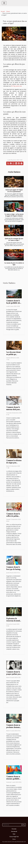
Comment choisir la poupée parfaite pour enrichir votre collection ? (13, 675)
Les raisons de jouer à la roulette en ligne (14, 263)
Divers (8, 11)
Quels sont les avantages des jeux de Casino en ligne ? (14, 239)
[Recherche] (12, 824)
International (14, 831)
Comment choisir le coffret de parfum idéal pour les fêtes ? (13, 516)
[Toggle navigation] (4, 3)
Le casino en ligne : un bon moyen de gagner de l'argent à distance (14, 215)
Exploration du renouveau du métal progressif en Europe (13, 620)
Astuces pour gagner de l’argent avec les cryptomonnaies (14, 190)
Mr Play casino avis (16, 86)
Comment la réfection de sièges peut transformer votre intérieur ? (13, 463)
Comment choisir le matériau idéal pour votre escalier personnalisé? (13, 410)
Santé (14, 834)
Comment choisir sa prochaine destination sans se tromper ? (13, 727)
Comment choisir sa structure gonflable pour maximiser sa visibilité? (13, 779)
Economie (14, 829)
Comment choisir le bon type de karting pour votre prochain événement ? (13, 570)
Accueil (3, 11)
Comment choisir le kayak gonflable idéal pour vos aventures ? (13, 302)
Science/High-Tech (14, 836)
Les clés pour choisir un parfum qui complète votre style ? (14, 354)
